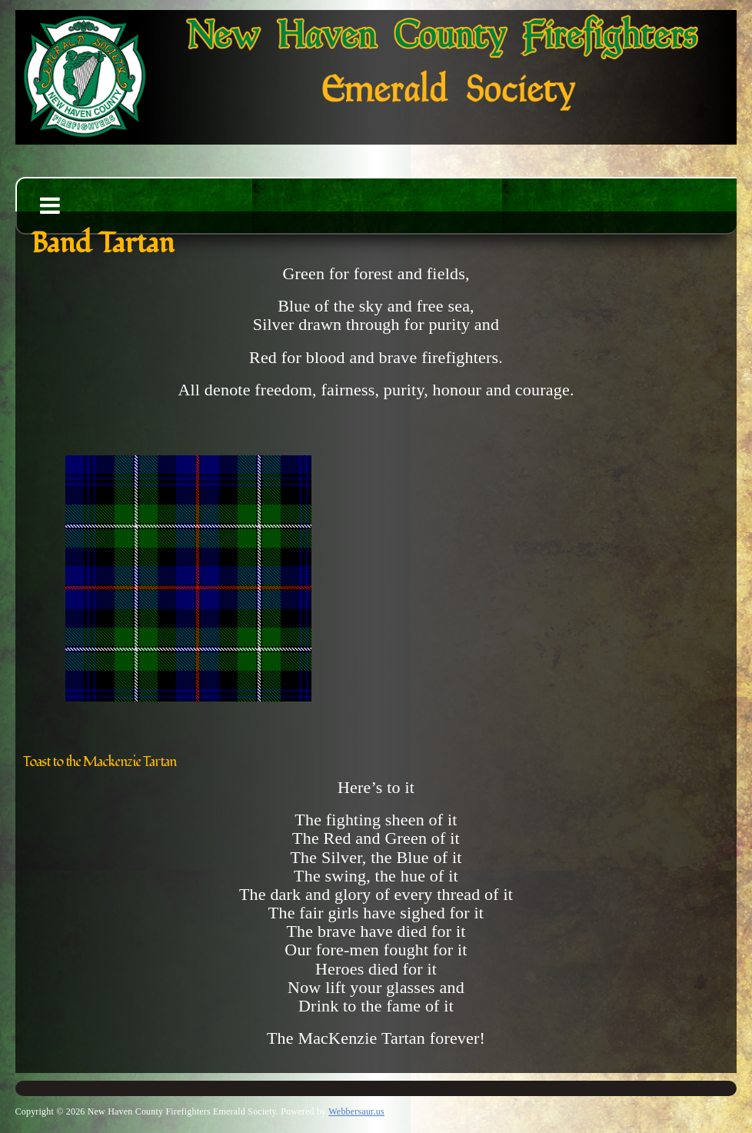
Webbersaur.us (356, 1111)
